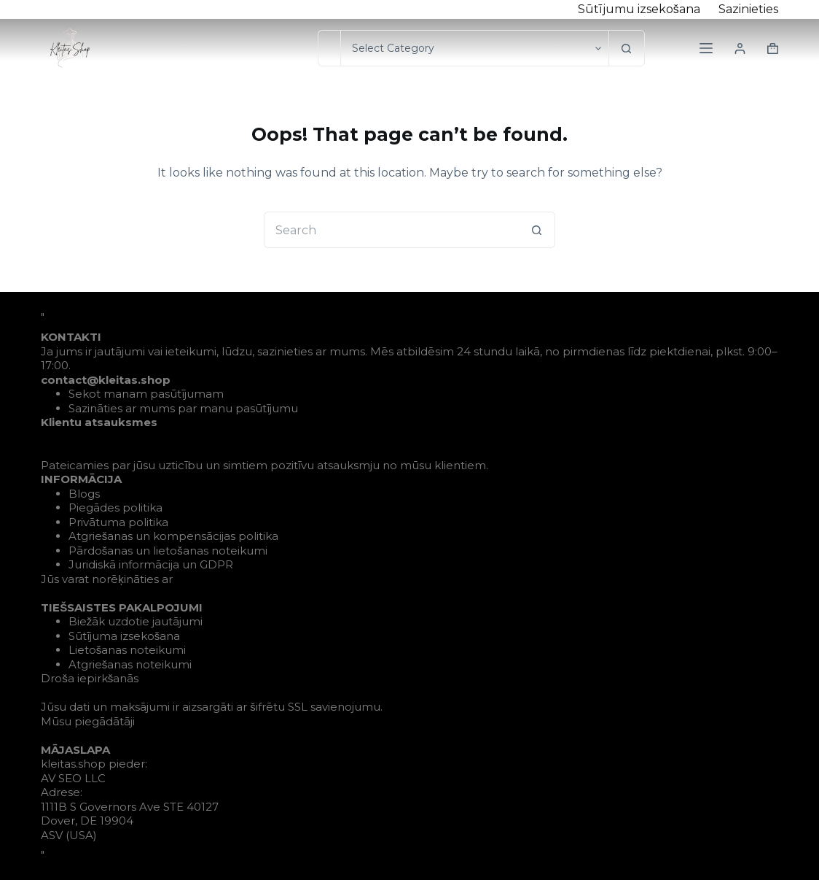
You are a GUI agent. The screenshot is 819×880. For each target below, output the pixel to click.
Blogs (84, 494)
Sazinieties (748, 9)
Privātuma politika (118, 522)
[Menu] (706, 48)
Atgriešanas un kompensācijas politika (173, 536)
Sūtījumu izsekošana (639, 9)
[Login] (739, 48)
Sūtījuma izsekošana (124, 636)
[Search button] (626, 48)
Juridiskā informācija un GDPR (150, 564)
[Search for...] (329, 48)
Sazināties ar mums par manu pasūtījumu (183, 408)
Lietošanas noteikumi (127, 650)
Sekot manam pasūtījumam (146, 394)
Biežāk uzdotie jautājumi (135, 621)
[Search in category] (474, 48)
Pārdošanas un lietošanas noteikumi (167, 550)
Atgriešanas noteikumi (130, 664)
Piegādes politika (115, 507)
